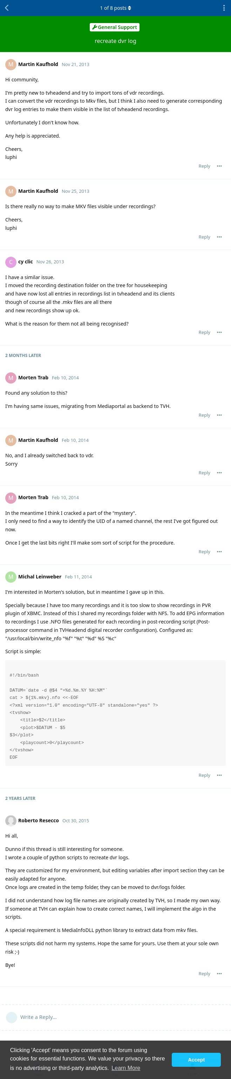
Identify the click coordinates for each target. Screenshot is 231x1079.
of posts (115, 8)
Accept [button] (196, 1060)
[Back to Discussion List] (7, 8)
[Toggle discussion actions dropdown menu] (224, 8)
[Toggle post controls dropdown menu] (219, 166)
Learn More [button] (125, 1068)
